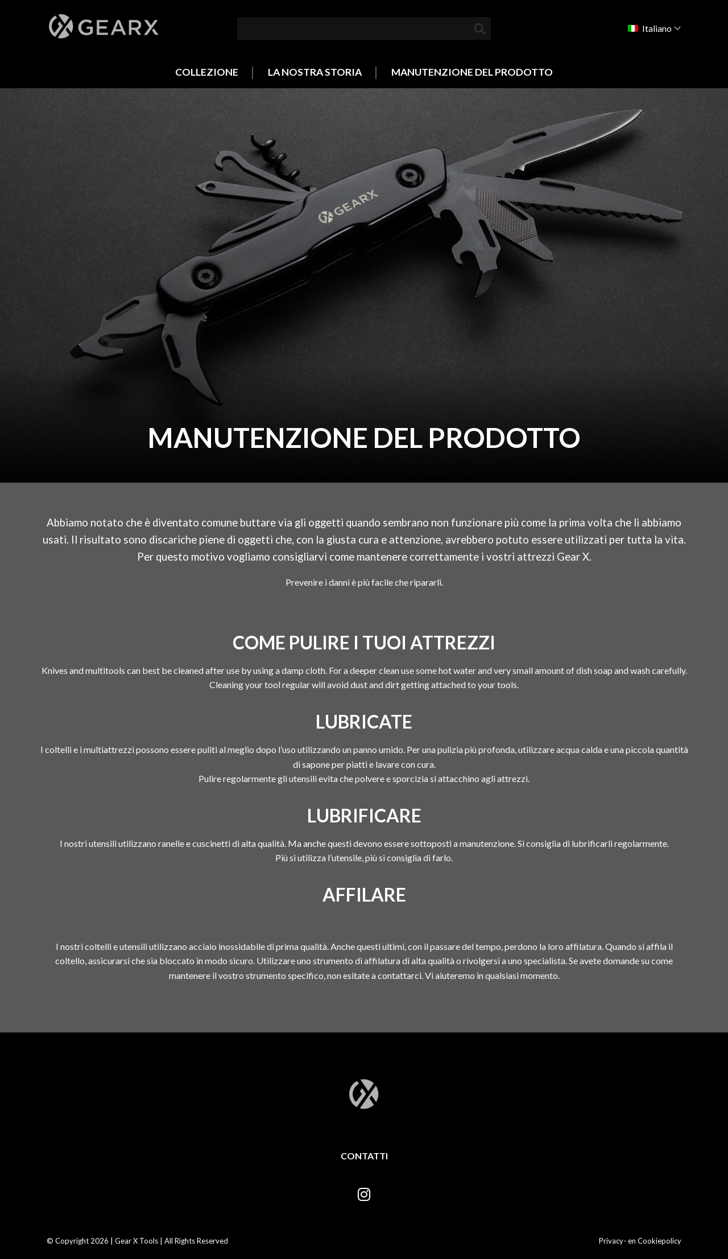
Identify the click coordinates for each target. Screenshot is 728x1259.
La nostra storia (315, 72)
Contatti (364, 1155)
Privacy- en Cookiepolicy (640, 1240)
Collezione (206, 72)
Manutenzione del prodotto (472, 72)
